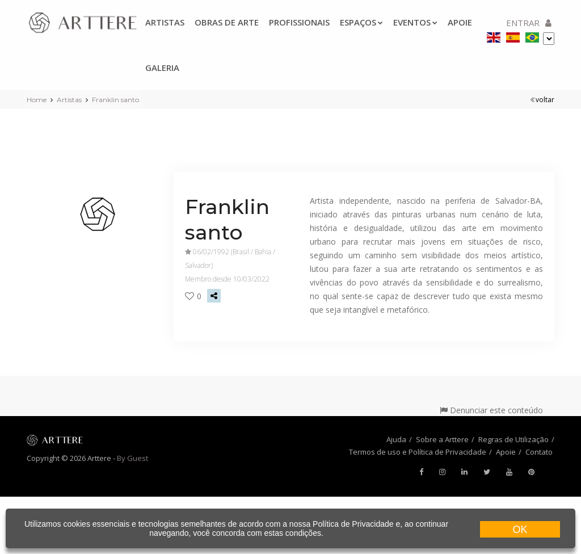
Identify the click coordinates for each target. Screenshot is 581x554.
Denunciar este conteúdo (491, 410)
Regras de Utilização (513, 439)
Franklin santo (115, 99)
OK (519, 529)
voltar (542, 99)
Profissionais (299, 22)
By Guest (132, 458)
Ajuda (396, 439)
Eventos (415, 22)
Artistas (164, 22)
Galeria (162, 67)
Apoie (506, 452)
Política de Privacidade (353, 523)
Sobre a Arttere (442, 439)
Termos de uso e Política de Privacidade (417, 452)
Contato (539, 452)
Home (37, 99)
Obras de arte (227, 22)
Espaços (361, 22)
